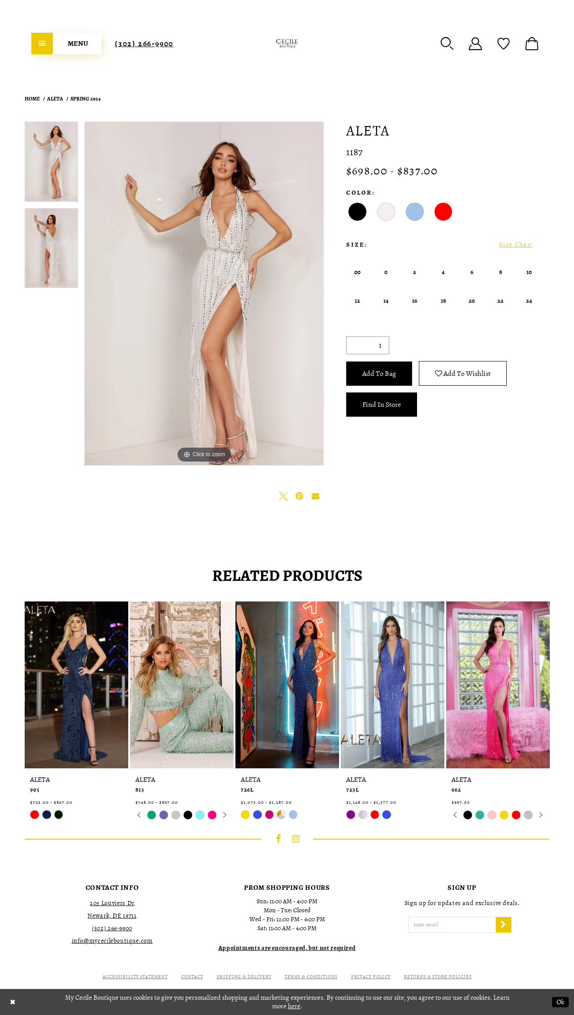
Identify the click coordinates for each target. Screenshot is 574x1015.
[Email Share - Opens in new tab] (316, 496)
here (294, 1006)
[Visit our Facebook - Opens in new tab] (278, 839)
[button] (447, 43)
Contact (192, 977)
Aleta (55, 98)
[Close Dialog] (12, 1002)
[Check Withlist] (503, 43)
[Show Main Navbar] (66, 43)
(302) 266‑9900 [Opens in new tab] (112, 928)
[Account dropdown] (475, 43)
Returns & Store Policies (438, 977)
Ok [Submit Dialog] (560, 1002)
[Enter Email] (452, 925)
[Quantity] (367, 345)
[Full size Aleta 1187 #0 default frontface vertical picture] (204, 293)
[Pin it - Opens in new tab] (299, 496)
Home (32, 98)
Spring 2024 (85, 98)
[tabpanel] (51, 165)
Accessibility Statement (135, 977)
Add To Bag (379, 374)
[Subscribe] (504, 925)
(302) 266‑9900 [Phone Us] (144, 43)
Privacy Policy (371, 977)
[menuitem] (66, 43)
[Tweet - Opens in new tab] (283, 496)
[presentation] (76, 684)
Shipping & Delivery (244, 977)
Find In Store (381, 404)
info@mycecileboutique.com (112, 941)
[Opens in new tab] (287, 948)
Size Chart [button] (516, 244)
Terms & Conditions (311, 977)
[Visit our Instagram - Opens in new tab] (296, 839)
